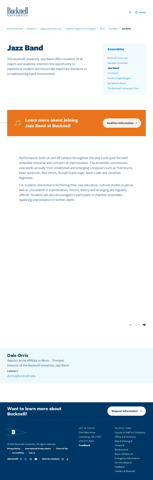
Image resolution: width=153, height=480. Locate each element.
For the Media (123, 464)
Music (102, 28)
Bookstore (121, 451)
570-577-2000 (86, 442)
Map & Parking (123, 442)
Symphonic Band (117, 83)
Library (119, 447)
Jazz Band (126, 28)
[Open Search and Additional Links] (137, 12)
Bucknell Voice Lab (117, 58)
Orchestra (113, 73)
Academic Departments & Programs (81, 28)
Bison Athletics (124, 455)
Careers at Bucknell (125, 472)
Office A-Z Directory (125, 438)
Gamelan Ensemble (118, 63)
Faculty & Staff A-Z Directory (130, 434)
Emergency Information (127, 459)
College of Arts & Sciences (51, 28)
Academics (31, 28)
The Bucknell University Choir (123, 88)
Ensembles (113, 28)
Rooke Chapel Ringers (119, 78)
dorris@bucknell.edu (21, 375)
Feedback (84, 447)
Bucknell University (15, 28)
